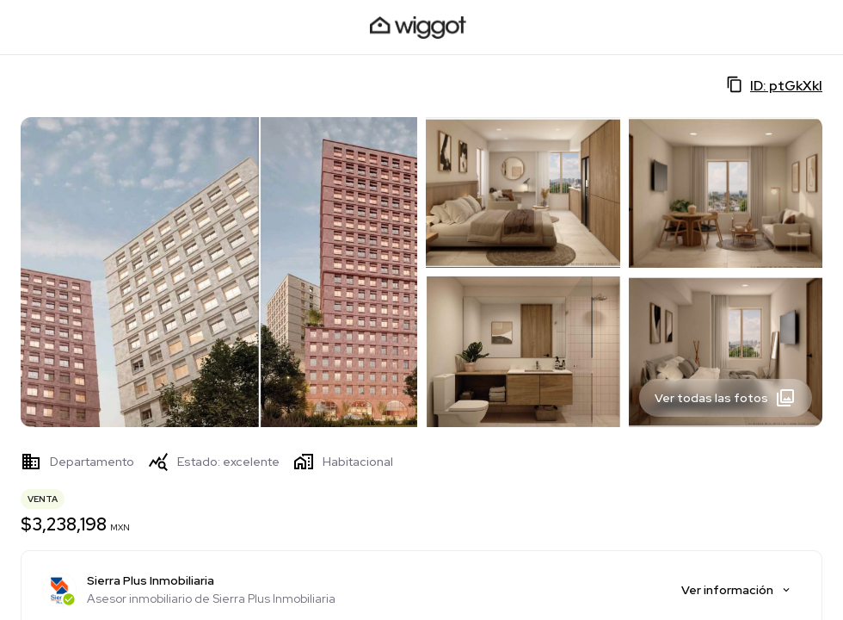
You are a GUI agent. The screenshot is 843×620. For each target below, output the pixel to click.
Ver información (736, 590)
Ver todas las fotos (725, 398)
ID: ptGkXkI (774, 85)
